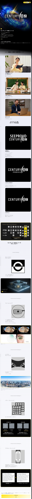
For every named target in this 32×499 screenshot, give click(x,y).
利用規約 (7, 493)
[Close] (30, 493)
